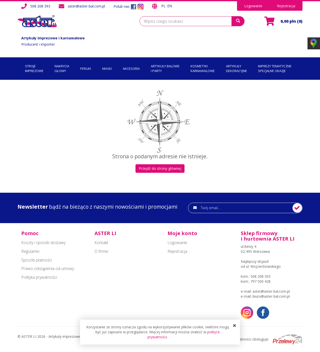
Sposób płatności (36, 260)
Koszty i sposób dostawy (43, 242)
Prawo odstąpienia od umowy (47, 268)
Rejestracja (286, 5)
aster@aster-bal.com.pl (86, 6)
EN (169, 5)
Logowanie (253, 5)
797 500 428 (260, 281)
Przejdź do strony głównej (160, 168)
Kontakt (101, 242)
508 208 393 (40, 6)
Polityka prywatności (39, 277)
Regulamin (30, 251)
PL (163, 5)
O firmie (101, 251)
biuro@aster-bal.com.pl (271, 296)
